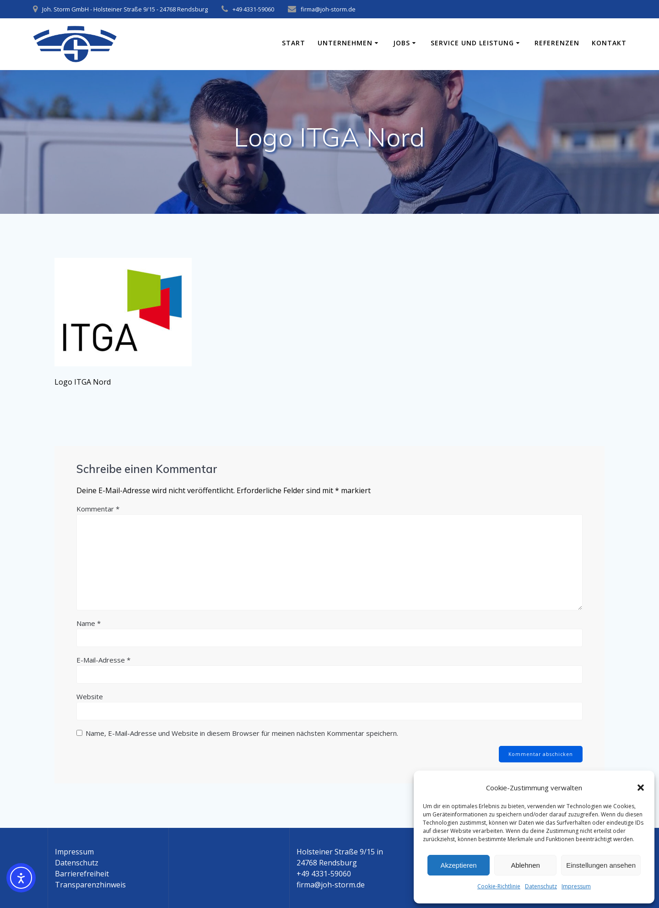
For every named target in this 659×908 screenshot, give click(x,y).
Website (89, 696)
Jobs (401, 42)
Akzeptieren (458, 865)
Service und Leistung (472, 42)
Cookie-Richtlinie (498, 886)
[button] (640, 787)
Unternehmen (345, 42)
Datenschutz (541, 886)
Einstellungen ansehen (601, 865)
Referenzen (557, 42)
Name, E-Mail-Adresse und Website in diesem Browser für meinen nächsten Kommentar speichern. (242, 733)
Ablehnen (525, 865)
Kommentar (97, 508)
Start (293, 42)
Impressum (576, 886)
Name (88, 623)
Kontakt (609, 42)
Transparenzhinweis (90, 885)
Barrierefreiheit (82, 874)
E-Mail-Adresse (103, 659)
